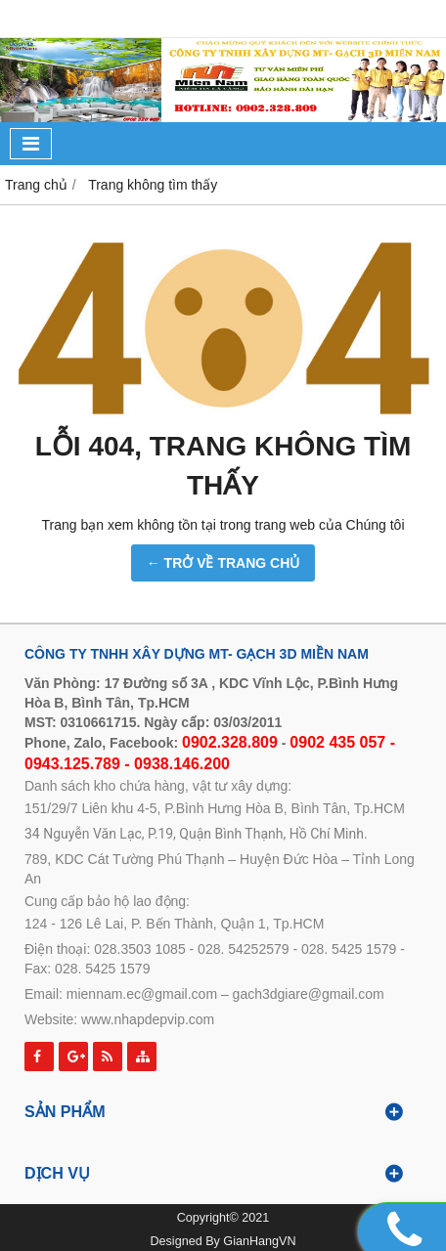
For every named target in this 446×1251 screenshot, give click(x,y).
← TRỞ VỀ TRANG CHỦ (223, 563)
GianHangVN (259, 1241)
